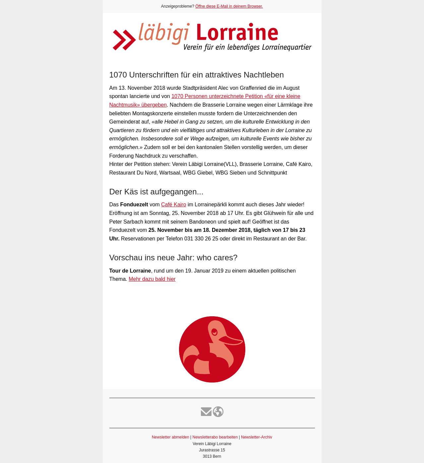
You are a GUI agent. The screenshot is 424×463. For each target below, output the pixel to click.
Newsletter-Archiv (256, 437)
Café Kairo (173, 204)
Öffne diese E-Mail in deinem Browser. (229, 6)
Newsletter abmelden (170, 437)
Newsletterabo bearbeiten (215, 437)
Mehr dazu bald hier (152, 279)
